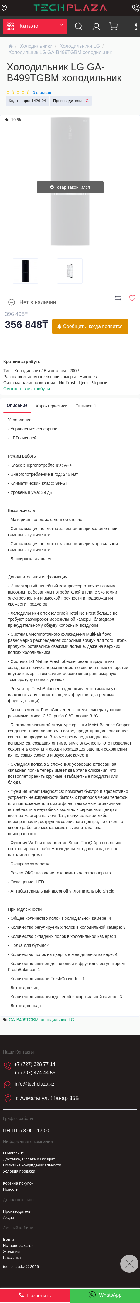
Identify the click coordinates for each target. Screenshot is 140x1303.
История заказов (18, 1245)
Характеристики (51, 406)
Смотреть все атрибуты (26, 388)
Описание (17, 405)
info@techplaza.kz (35, 1083)
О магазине (13, 1153)
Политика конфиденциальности (32, 1165)
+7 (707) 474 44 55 (35, 1072)
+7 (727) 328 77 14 (35, 1064)
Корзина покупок (18, 1183)
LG (71, 1019)
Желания (11, 1251)
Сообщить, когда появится (90, 326)
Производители (17, 1211)
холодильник (53, 1019)
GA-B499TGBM (24, 1019)
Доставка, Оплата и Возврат (29, 1159)
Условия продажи (19, 1171)
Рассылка (12, 1257)
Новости (10, 1189)
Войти (8, 1239)
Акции (8, 1217)
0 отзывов (42, 92)
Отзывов (85, 406)
